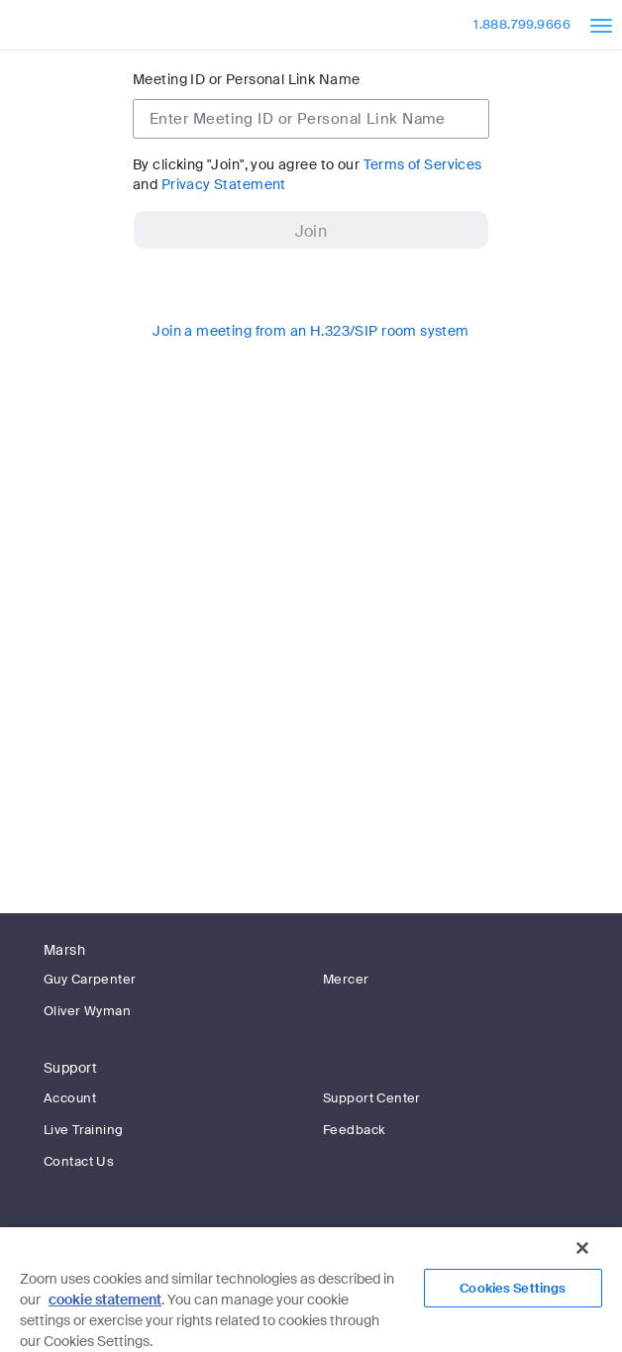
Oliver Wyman (87, 1010)
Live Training (83, 1129)
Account (70, 1098)
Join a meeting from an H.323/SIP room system (310, 331)
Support (70, 1068)
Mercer (346, 979)
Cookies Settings (513, 1288)
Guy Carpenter (90, 979)
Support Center (372, 1098)
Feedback (354, 1129)
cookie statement (105, 1299)
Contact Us (79, 1161)
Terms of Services (422, 164)
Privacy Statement (223, 184)
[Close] (582, 1248)
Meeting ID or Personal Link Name (246, 79)
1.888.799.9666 (521, 24)
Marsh (64, 950)
